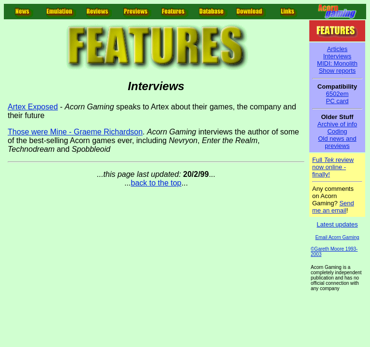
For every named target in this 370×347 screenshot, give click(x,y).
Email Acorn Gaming (337, 237)
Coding (337, 131)
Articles (337, 49)
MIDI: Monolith (337, 63)
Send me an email (333, 207)
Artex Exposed (33, 107)
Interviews (337, 56)
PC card (337, 101)
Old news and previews (337, 142)
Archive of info (337, 124)
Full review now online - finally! (333, 167)
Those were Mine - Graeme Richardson (75, 132)
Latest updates (337, 224)
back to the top (156, 183)
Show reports (337, 70)
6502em (337, 93)
